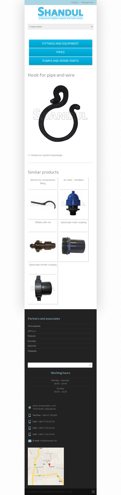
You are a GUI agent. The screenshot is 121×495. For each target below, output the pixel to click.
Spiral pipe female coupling (42, 264)
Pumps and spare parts (60, 60)
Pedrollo (32, 336)
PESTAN (32, 346)
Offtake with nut (43, 222)
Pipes (60, 52)
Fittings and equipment (60, 43)
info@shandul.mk (48, 440)
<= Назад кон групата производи (45, 155)
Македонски (87, 2)
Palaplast (32, 351)
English (74, 2)
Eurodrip (32, 341)
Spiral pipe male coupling (73, 222)
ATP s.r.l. (32, 331)
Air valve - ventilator (74, 180)
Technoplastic (34, 326)
